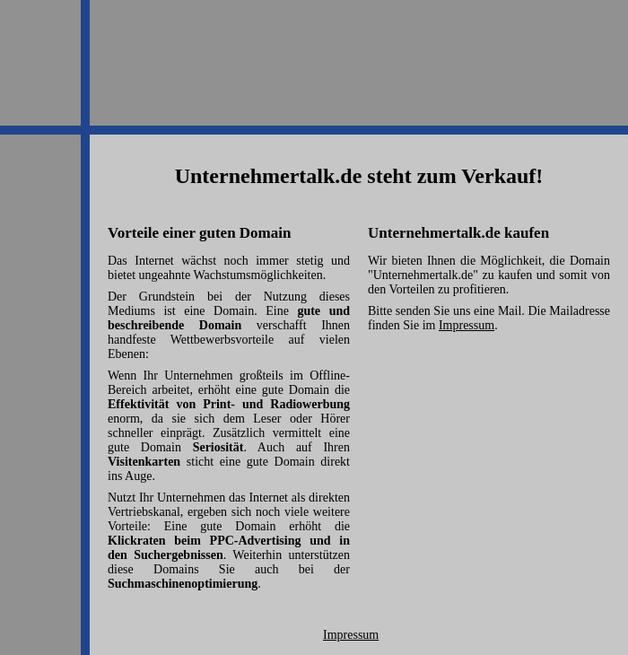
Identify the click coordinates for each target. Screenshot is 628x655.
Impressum (466, 325)
